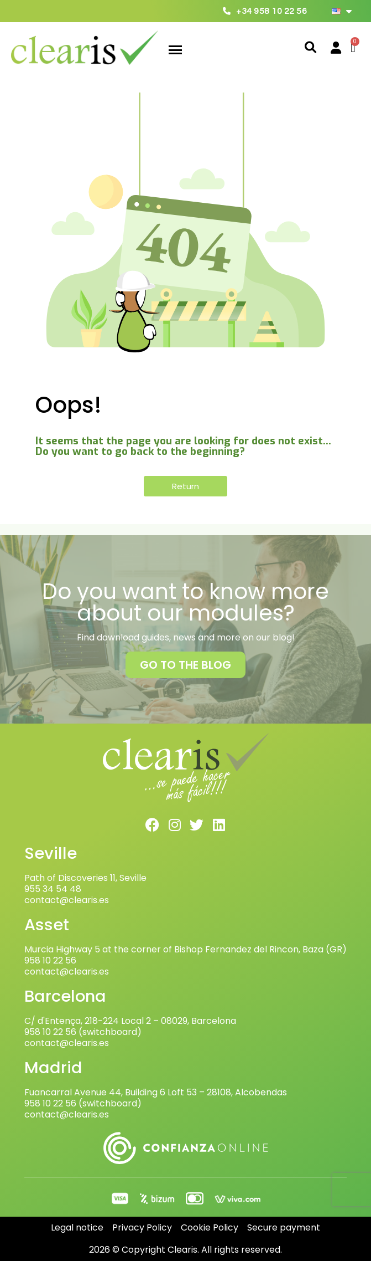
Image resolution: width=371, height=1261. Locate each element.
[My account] (336, 47)
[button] (310, 48)
